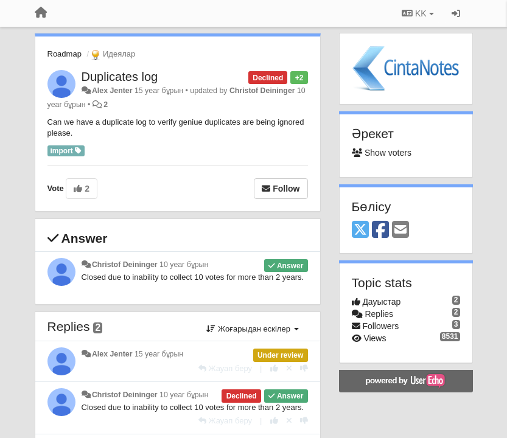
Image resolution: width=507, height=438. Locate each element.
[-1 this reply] (304, 368)
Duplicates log (120, 76)
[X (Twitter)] (360, 230)
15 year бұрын (159, 354)
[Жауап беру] (225, 368)
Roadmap (64, 53)
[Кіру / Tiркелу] (456, 13)
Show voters (381, 153)
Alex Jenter (112, 90)
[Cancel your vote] (289, 368)
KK (417, 13)
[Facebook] (380, 230)
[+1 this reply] (274, 368)
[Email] (400, 230)
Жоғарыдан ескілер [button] (252, 328)
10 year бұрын (183, 264)
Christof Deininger (262, 90)
